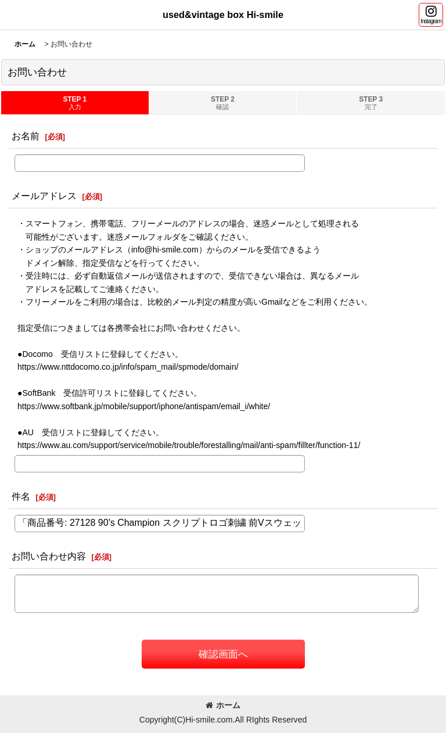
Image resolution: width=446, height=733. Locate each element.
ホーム (223, 705)
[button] (431, 15)
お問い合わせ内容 (49, 556)
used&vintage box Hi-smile (223, 14)
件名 (21, 496)
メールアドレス (44, 195)
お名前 (25, 136)
